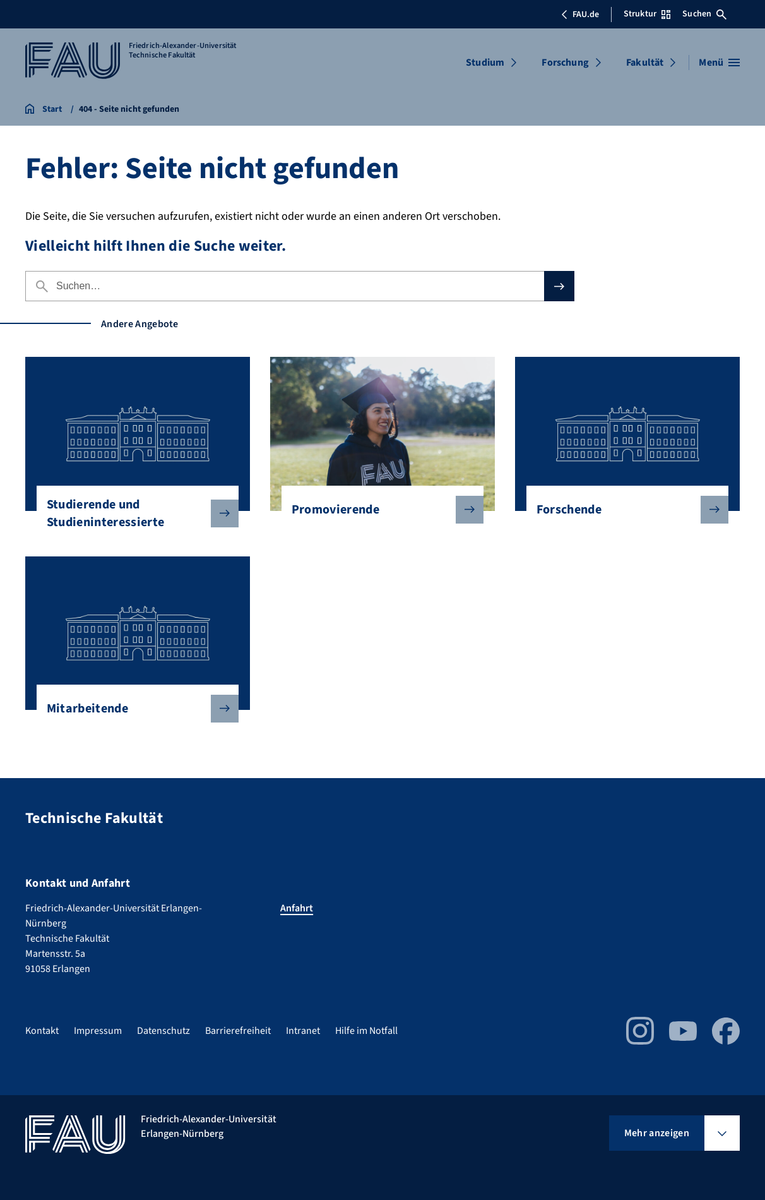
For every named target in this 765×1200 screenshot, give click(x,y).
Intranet (303, 1031)
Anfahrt (296, 908)
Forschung (565, 62)
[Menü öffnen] (719, 62)
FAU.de (580, 14)
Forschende (622, 510)
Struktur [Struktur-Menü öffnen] (647, 14)
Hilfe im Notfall (366, 1031)
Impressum (98, 1031)
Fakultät (644, 62)
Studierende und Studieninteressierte (132, 513)
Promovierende (377, 510)
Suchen (704, 14)
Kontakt (42, 1031)
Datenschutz (163, 1031)
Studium (485, 62)
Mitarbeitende (132, 709)
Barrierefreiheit (238, 1031)
